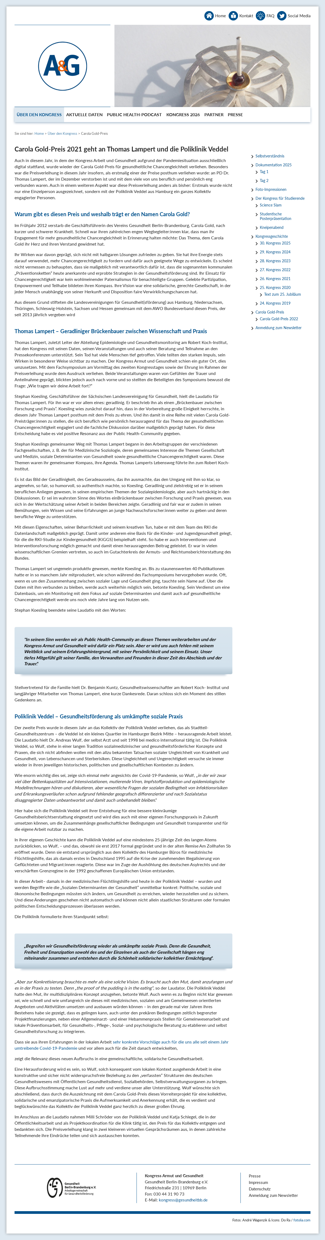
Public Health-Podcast (134, 114)
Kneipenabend (272, 227)
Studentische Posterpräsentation (275, 216)
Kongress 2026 (183, 114)
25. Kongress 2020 (275, 287)
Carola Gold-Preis (270, 312)
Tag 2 (264, 180)
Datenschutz (260, 1188)
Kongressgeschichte (272, 236)
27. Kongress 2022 (275, 269)
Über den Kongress (39, 114)
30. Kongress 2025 (275, 243)
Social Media (299, 15)
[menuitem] (39, 114)
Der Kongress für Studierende (280, 198)
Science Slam (271, 205)
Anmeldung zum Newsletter (279, 327)
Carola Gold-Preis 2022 (279, 318)
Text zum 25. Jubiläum (282, 294)
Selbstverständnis (270, 156)
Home (220, 15)
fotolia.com (301, 1220)
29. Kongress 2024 (275, 252)
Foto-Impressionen (271, 189)
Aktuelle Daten (84, 114)
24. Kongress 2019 (275, 303)
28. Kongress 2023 (275, 261)
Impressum (258, 1182)
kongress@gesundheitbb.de (183, 1199)
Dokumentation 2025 (274, 165)
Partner (213, 114)
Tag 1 (264, 171)
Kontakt (246, 15)
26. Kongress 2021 (275, 278)
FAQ (270, 15)
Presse (235, 114)
